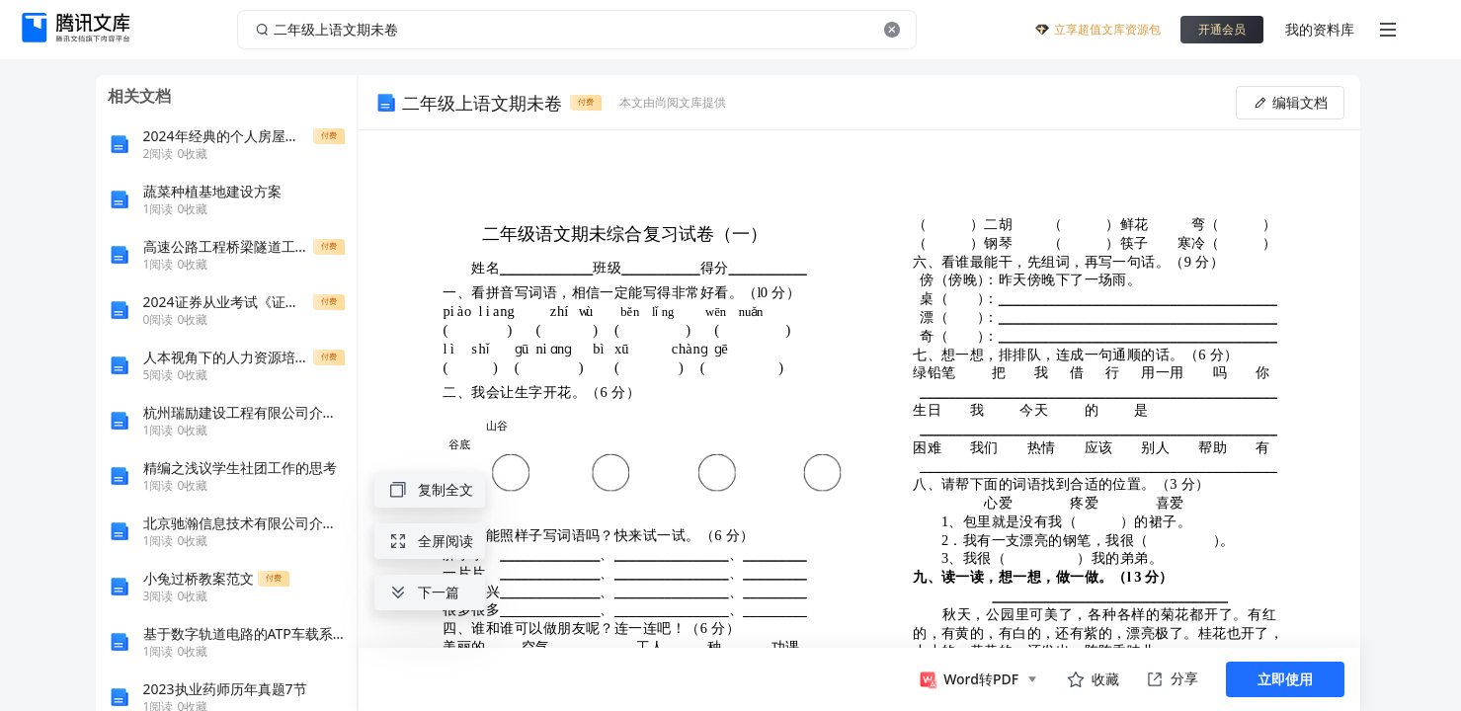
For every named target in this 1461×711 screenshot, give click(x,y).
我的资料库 (1319, 29)
